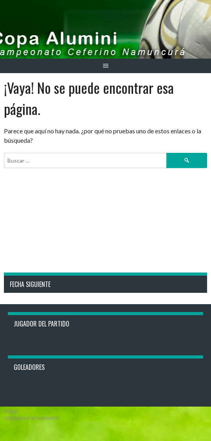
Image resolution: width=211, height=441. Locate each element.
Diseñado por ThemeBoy (32, 418)
